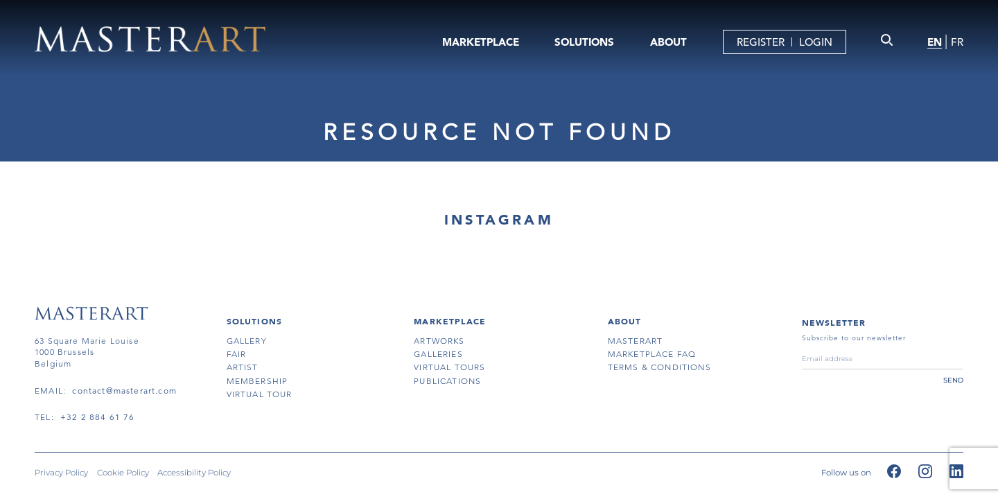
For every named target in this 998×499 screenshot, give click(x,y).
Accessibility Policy (194, 473)
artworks (439, 340)
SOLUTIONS (584, 42)
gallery (247, 340)
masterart (635, 340)
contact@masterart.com (124, 390)
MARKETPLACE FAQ (652, 354)
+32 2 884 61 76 (97, 417)
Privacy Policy (61, 473)
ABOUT (668, 42)
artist (243, 367)
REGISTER (761, 42)
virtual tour (259, 394)
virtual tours (449, 367)
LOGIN (815, 42)
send (953, 380)
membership (257, 381)
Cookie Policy (123, 473)
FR (957, 42)
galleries (438, 354)
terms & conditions (659, 367)
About (625, 320)
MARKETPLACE (480, 42)
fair (237, 354)
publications (447, 381)
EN (934, 42)
